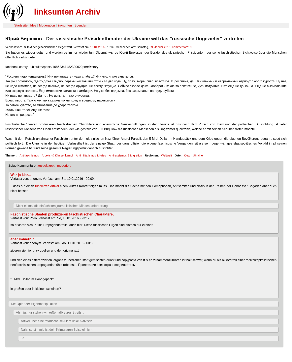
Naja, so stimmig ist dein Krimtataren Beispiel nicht (56, 329)
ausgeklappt (45, 165)
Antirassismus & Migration (125, 155)
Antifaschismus (29, 155)
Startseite (21, 25)
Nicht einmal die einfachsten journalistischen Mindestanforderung (62, 206)
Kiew (187, 155)
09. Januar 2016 (160, 47)
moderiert (64, 165)
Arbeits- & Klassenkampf (57, 155)
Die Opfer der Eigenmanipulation (34, 304)
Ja (22, 338)
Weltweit (166, 155)
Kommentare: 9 (181, 47)
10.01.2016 (97, 47)
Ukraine (198, 155)
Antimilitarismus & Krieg (91, 155)
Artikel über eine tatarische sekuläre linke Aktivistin (56, 321)
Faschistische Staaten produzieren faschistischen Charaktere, (62, 214)
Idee (33, 25)
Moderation (47, 25)
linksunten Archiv (67, 11)
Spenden (80, 25)
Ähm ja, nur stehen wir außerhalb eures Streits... (50, 312)
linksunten (64, 25)
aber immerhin (23, 239)
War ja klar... (21, 175)
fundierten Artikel (47, 186)
